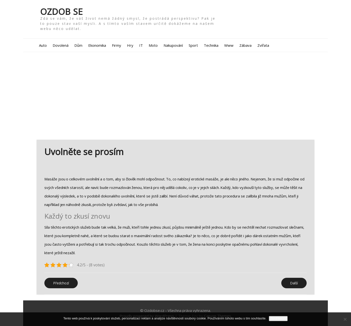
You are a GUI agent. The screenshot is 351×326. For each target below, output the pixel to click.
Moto (153, 45)
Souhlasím (278, 318)
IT (141, 45)
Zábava (245, 45)
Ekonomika (97, 45)
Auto (43, 45)
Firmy (116, 45)
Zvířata (263, 45)
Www (229, 45)
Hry (130, 45)
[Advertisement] (175, 96)
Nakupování (173, 45)
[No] (344, 319)
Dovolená (60, 45)
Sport (193, 45)
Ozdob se (61, 11)
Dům (78, 45)
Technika (211, 45)
